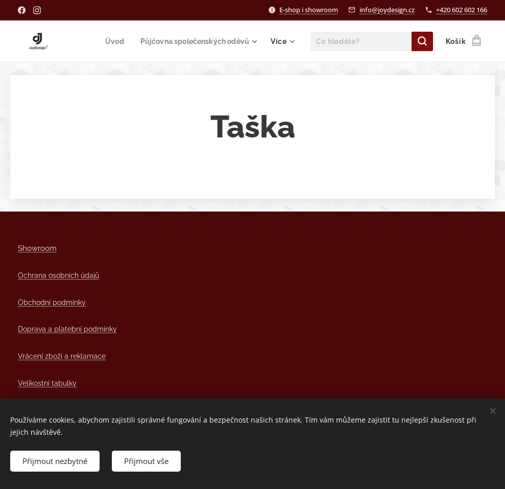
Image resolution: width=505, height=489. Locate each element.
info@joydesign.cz (387, 9)
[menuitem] (109, 41)
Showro (31, 248)
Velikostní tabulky (47, 383)
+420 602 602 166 (461, 9)
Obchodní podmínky (52, 302)
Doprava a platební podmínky (67, 328)
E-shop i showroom (308, 9)
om (51, 248)
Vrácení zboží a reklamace (62, 356)
